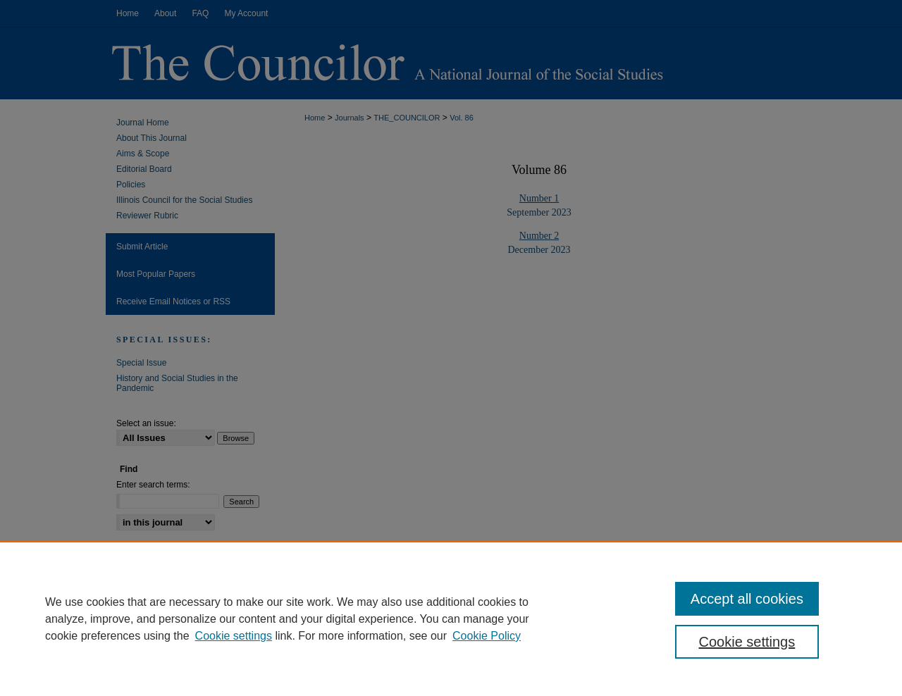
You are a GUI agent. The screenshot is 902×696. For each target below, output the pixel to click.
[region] (451, 618)
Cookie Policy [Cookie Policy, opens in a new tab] (486, 636)
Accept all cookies (747, 599)
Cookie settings (233, 636)
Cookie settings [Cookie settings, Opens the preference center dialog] (747, 642)
